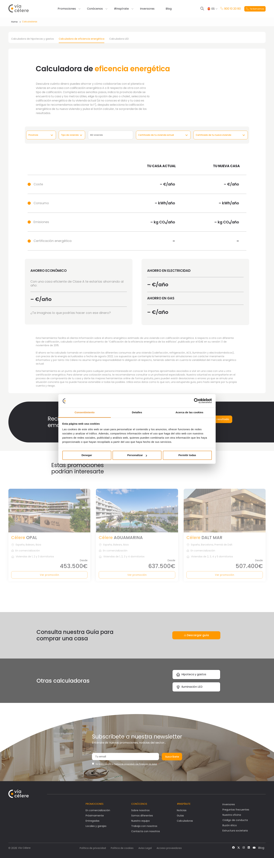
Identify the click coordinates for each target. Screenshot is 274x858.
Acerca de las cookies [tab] (189, 412)
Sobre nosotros (140, 810)
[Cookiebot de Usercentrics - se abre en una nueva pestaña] (196, 400)
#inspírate (121, 8)
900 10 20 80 (230, 8)
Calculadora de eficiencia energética (81, 38)
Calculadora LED (119, 38)
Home (14, 21)
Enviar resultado (218, 419)
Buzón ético (229, 825)
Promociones (67, 8)
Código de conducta (235, 820)
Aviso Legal (145, 848)
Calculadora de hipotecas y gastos (32, 38)
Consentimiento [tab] (85, 412)
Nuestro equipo (140, 820)
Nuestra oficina (231, 814)
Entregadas (92, 820)
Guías (180, 815)
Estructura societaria (235, 830)
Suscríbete (172, 756)
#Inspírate (183, 803)
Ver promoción (49, 575)
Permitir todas (187, 455)
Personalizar (137, 455)
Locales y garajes (96, 826)
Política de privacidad (93, 848)
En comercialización (98, 810)
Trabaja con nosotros (144, 826)
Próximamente (95, 815)
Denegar (86, 455)
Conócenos (95, 8)
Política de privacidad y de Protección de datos (135, 764)
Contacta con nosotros (145, 831)
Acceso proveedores (169, 848)
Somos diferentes (142, 815)
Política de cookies (122, 848)
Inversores (147, 8)
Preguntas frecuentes (235, 809)
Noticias (181, 810)
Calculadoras (29, 21)
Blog (169, 8)
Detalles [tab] (137, 412)
